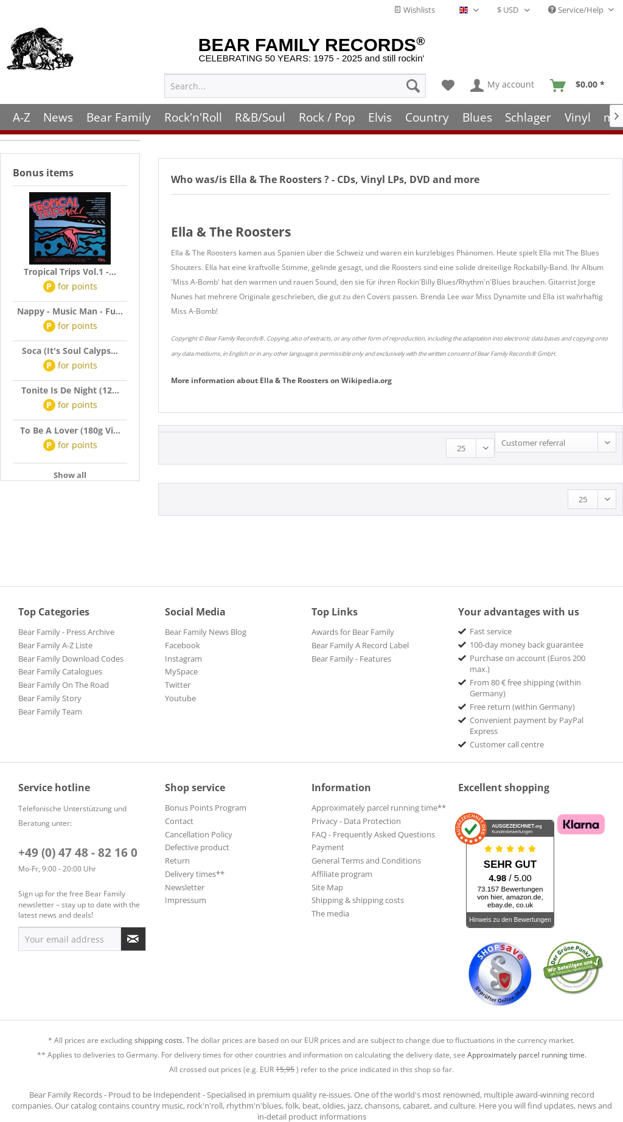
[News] (58, 117)
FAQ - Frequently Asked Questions (373, 834)
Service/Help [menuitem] (576, 9)
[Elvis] (380, 117)
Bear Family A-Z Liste (55, 645)
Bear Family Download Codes (71, 658)
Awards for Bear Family (353, 631)
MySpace (181, 671)
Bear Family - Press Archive (66, 631)
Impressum (185, 900)
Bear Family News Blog (205, 631)
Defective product (197, 847)
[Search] (413, 86)
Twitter (177, 684)
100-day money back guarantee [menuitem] (526, 644)
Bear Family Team (50, 711)
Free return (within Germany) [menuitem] (522, 706)
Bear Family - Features (351, 658)
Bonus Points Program (205, 807)
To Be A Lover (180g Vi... (70, 430)
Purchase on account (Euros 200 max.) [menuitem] (527, 663)
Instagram (183, 658)
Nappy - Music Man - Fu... (70, 311)
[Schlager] (528, 117)
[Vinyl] (577, 117)
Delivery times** (194, 873)
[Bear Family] (119, 117)
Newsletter (184, 887)
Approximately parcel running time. (526, 1055)
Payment (328, 847)
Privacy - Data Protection (356, 821)
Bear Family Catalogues (60, 671)
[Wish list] (448, 86)
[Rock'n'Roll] (193, 117)
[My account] (502, 86)
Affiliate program (342, 873)
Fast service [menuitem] (491, 631)
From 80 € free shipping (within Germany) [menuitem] (525, 688)
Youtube (180, 698)
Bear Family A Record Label (360, 645)
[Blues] (477, 117)
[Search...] (295, 86)
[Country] (427, 117)
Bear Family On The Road (63, 684)
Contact (179, 821)
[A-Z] (21, 117)
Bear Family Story (50, 698)
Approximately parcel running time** (379, 807)
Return (177, 860)
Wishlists (414, 9)
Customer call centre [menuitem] (507, 744)
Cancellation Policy (198, 834)
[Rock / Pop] (327, 117)
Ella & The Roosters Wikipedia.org (281, 380)
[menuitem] (295, 86)
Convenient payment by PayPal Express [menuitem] (526, 725)
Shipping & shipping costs (358, 900)
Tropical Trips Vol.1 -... (70, 271)
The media (330, 913)
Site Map (327, 887)
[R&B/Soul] (260, 117)
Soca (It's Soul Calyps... (70, 350)
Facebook (182, 645)
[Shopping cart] (581, 86)
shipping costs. (159, 1040)
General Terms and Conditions (366, 860)
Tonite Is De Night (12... (70, 390)
